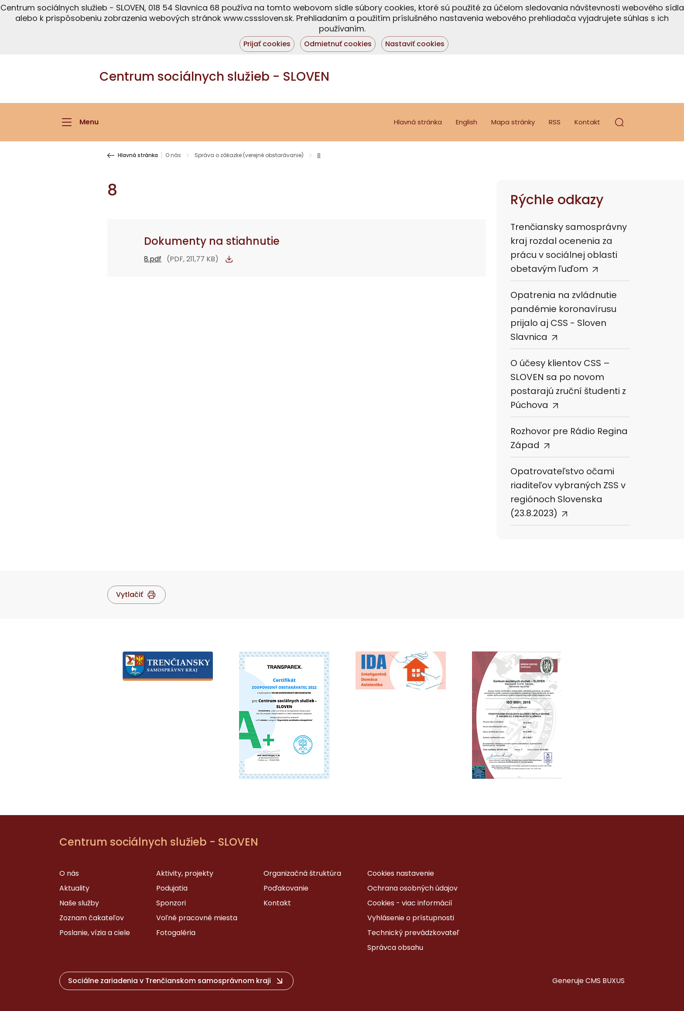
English (466, 122)
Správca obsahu (395, 947)
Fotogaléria (175, 933)
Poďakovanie (285, 888)
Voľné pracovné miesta (196, 918)
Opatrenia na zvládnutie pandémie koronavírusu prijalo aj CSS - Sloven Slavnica (563, 316)
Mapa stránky (513, 122)
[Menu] (79, 122)
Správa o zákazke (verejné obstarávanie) (249, 155)
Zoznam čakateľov (91, 918)
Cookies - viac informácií (409, 903)
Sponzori (171, 903)
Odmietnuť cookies (338, 44)
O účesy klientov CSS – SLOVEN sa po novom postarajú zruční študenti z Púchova (568, 384)
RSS (555, 122)
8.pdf (152, 259)
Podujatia (172, 888)
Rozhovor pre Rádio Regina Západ (569, 438)
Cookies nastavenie (400, 873)
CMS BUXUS (605, 981)
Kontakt (587, 122)
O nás (173, 155)
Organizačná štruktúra (302, 873)
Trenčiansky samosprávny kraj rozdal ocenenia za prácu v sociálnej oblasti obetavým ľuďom (568, 248)
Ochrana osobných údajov (412, 888)
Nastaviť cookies (415, 44)
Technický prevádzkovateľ (413, 933)
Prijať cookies (267, 44)
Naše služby (79, 903)
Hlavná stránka (418, 122)
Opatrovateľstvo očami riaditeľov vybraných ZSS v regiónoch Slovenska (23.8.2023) (568, 492)
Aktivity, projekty (184, 873)
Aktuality (74, 888)
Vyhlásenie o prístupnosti (410, 918)
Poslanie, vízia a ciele (94, 933)
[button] (619, 122)
